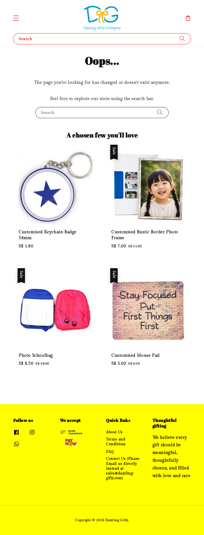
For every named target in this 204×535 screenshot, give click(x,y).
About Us (114, 432)
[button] (16, 18)
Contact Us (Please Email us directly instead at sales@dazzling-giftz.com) (122, 468)
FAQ (110, 452)
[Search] (182, 38)
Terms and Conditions (116, 441)
